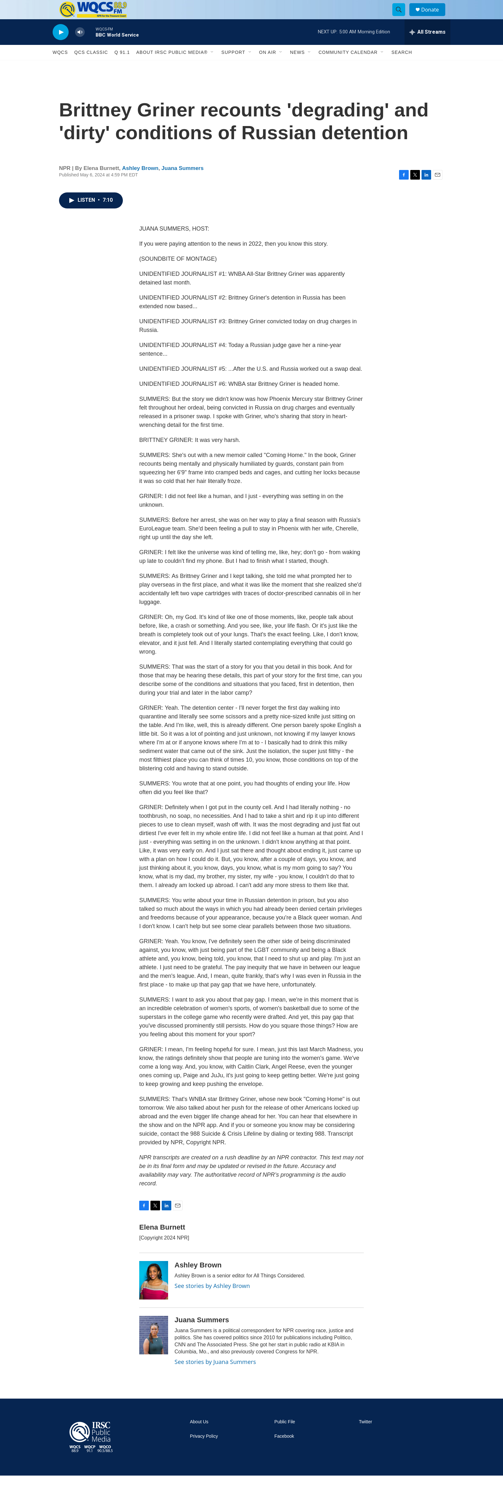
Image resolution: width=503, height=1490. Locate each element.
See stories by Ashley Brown (212, 1300)
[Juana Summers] (153, 1349)
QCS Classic (91, 66)
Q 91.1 (122, 66)
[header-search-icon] (401, 17)
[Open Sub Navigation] (212, 66)
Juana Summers (182, 183)
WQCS (60, 66)
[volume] (79, 46)
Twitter (365, 1436)
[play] (60, 46)
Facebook (284, 1450)
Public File (284, 1436)
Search (401, 66)
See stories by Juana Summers (215, 1376)
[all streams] (427, 46)
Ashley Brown (140, 183)
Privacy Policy (204, 1450)
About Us (199, 1436)
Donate (434, 16)
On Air (267, 66)
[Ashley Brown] (153, 1294)
